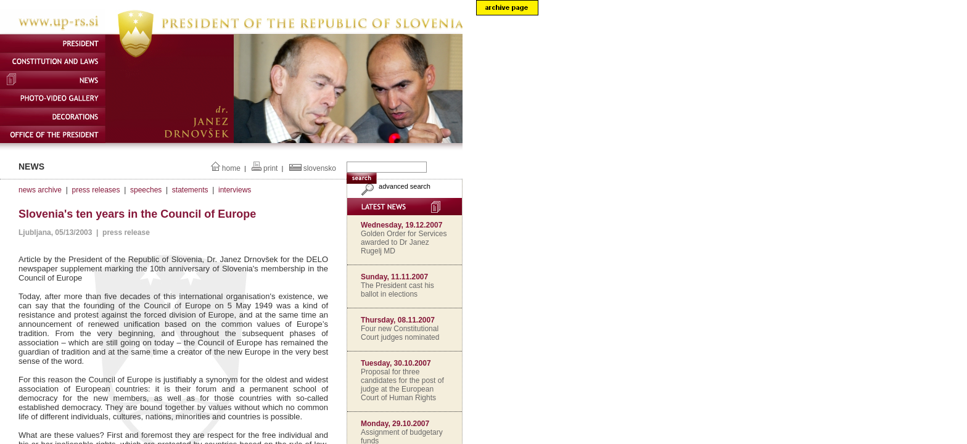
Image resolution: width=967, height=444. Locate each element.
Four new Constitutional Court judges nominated (400, 333)
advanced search (394, 186)
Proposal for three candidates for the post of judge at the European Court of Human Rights (402, 385)
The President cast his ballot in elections (397, 289)
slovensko (319, 168)
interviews (234, 190)
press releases (96, 190)
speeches (146, 190)
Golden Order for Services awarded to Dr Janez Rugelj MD (403, 242)
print (270, 168)
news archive (40, 190)
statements (190, 190)
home (231, 168)
